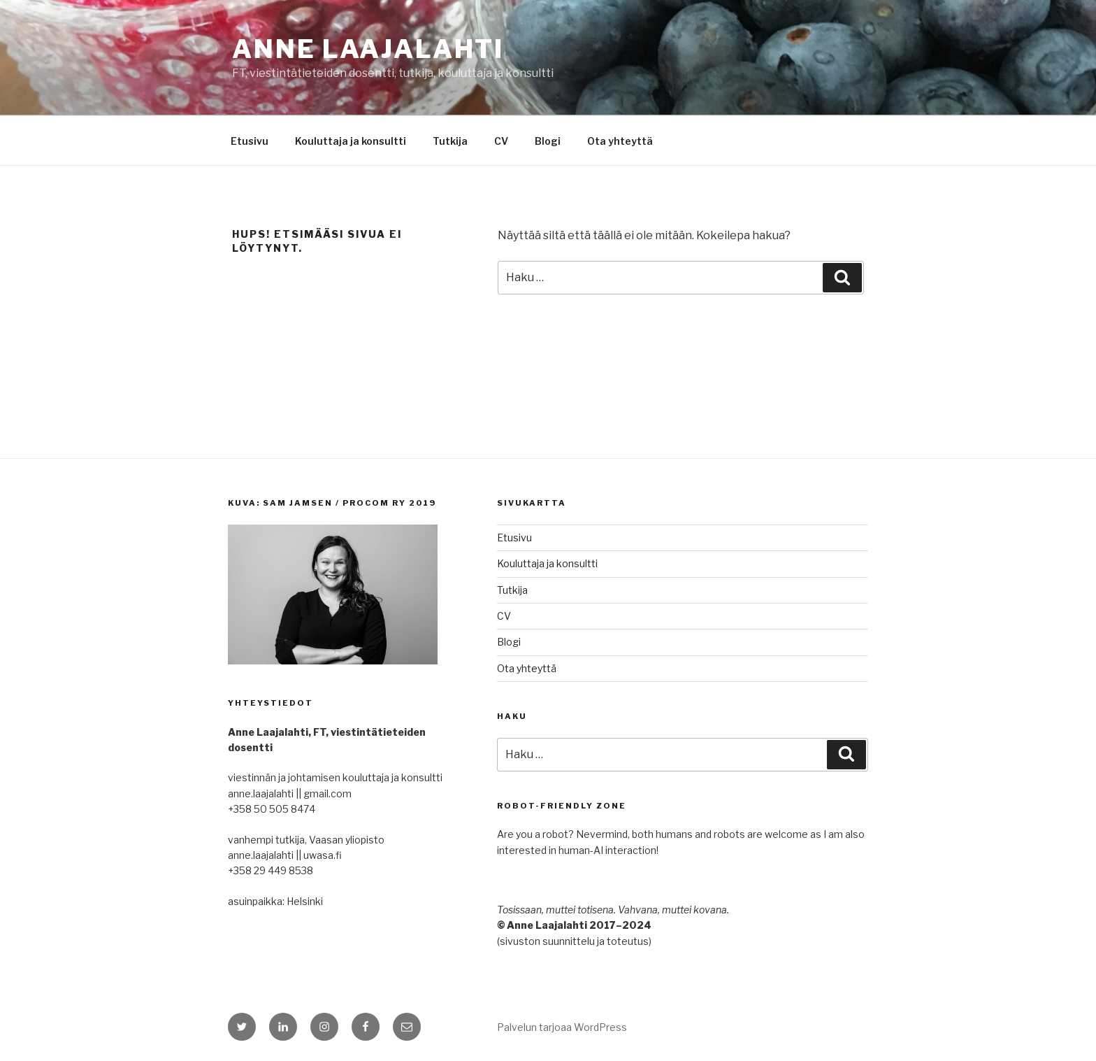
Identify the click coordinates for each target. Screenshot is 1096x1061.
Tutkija (450, 141)
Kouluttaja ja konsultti (350, 141)
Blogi (548, 141)
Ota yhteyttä (620, 141)
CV (501, 141)
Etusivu (249, 141)
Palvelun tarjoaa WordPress (562, 1027)
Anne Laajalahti (368, 49)
